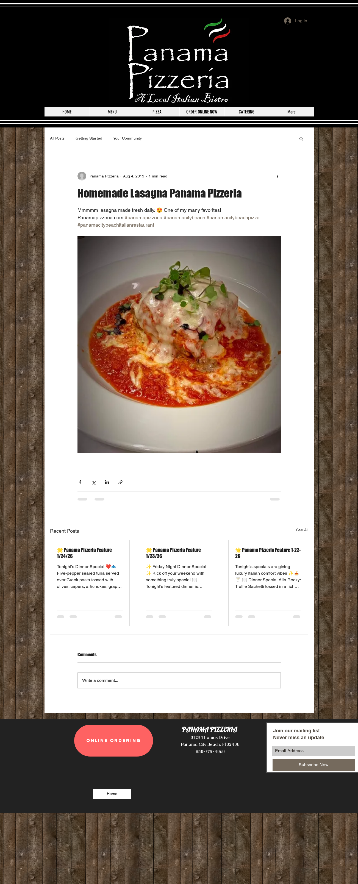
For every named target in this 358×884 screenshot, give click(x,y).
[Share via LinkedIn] (107, 482)
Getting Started (89, 138)
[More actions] (277, 176)
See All (302, 530)
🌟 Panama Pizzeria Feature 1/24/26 (84, 553)
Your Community (127, 138)
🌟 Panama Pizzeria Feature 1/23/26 (173, 553)
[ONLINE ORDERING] (113, 741)
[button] (301, 138)
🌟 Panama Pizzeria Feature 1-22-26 (268, 553)
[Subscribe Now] (314, 765)
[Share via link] (120, 482)
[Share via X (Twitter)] (93, 482)
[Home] (112, 793)
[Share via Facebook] (80, 482)
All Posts (57, 138)
